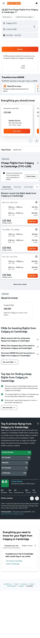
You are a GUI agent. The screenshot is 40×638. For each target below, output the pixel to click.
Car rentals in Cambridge (14, 561)
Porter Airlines (17, 481)
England (21, 586)
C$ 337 (5, 9)
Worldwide (24, 584)
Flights (16, 584)
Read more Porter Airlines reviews (12, 514)
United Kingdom (11, 586)
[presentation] (16, 12)
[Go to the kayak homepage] (14, 3)
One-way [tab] (17, 187)
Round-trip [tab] (7, 187)
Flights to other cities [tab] (30, 546)
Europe (32, 584)
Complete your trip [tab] (11, 546)
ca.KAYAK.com (8, 584)
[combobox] (8, 17)
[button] (3, 3)
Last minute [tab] (28, 187)
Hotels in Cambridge (12, 564)
